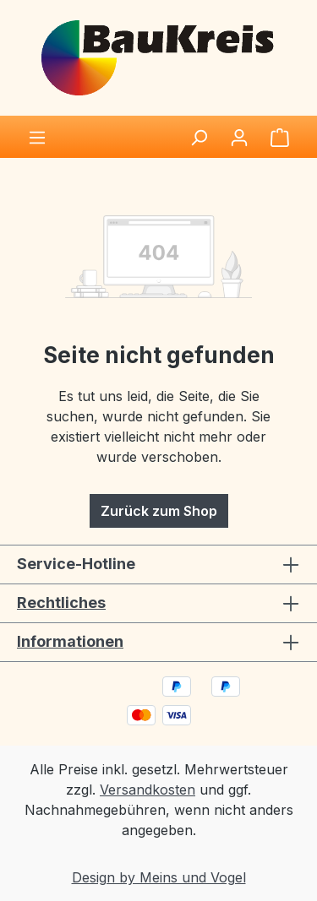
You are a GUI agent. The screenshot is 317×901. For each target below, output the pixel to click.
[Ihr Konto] (239, 137)
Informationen (70, 641)
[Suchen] (198, 137)
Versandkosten (147, 789)
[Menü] (37, 137)
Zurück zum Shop (159, 510)
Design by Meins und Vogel (159, 877)
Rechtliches (61, 602)
